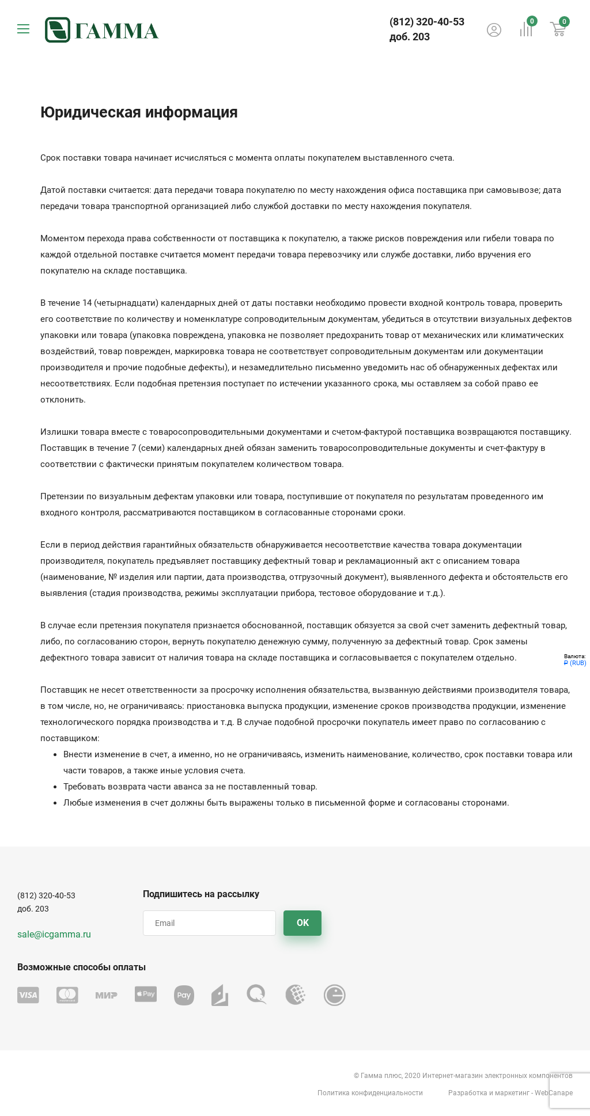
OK (303, 922)
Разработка (467, 1093)
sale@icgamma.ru (54, 934)
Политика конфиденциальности (370, 1093)
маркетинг (512, 1093)
